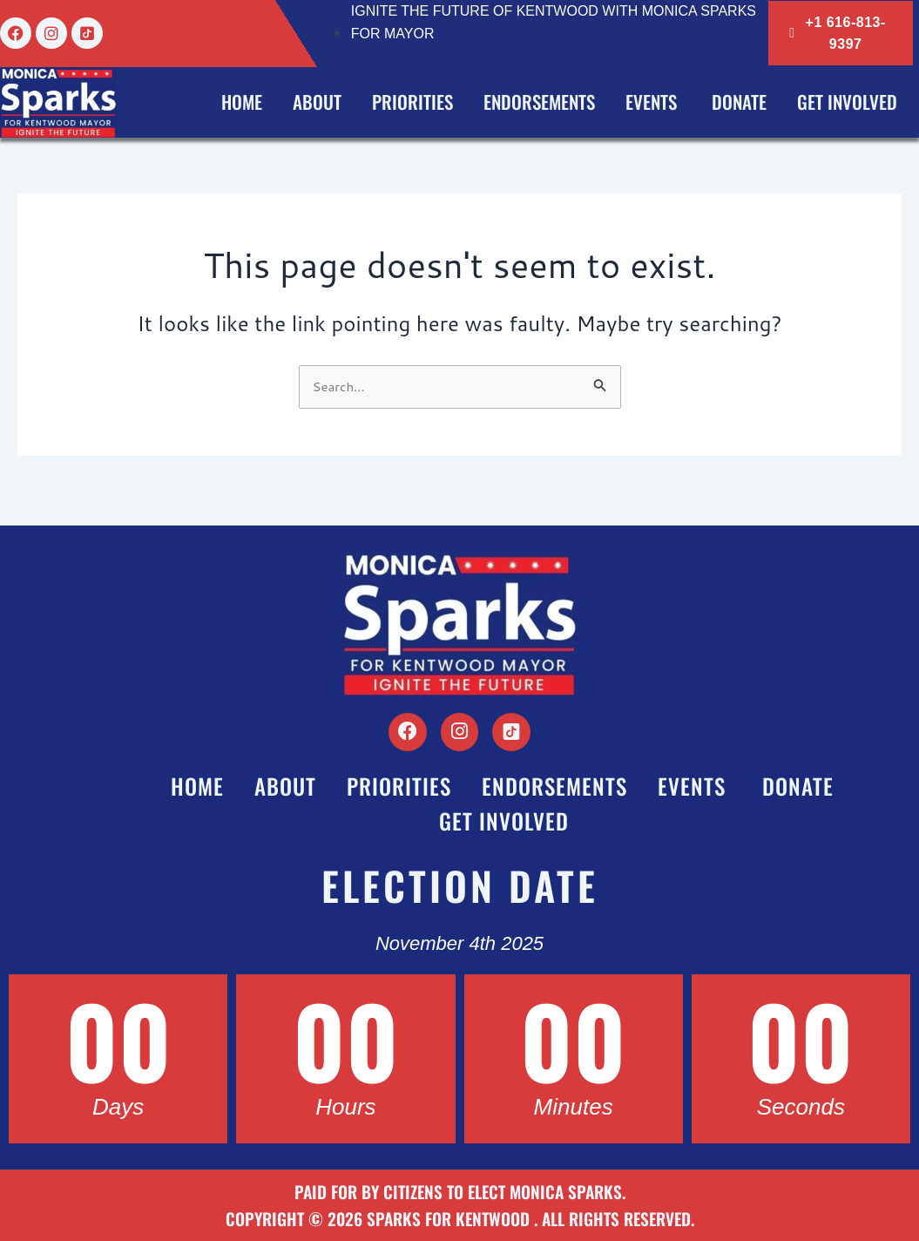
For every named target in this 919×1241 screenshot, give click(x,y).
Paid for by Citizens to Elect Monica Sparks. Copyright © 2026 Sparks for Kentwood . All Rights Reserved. (459, 1206)
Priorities (412, 101)
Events (653, 101)
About (317, 101)
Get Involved (847, 101)
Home (241, 101)
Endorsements (539, 101)
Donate (739, 101)
